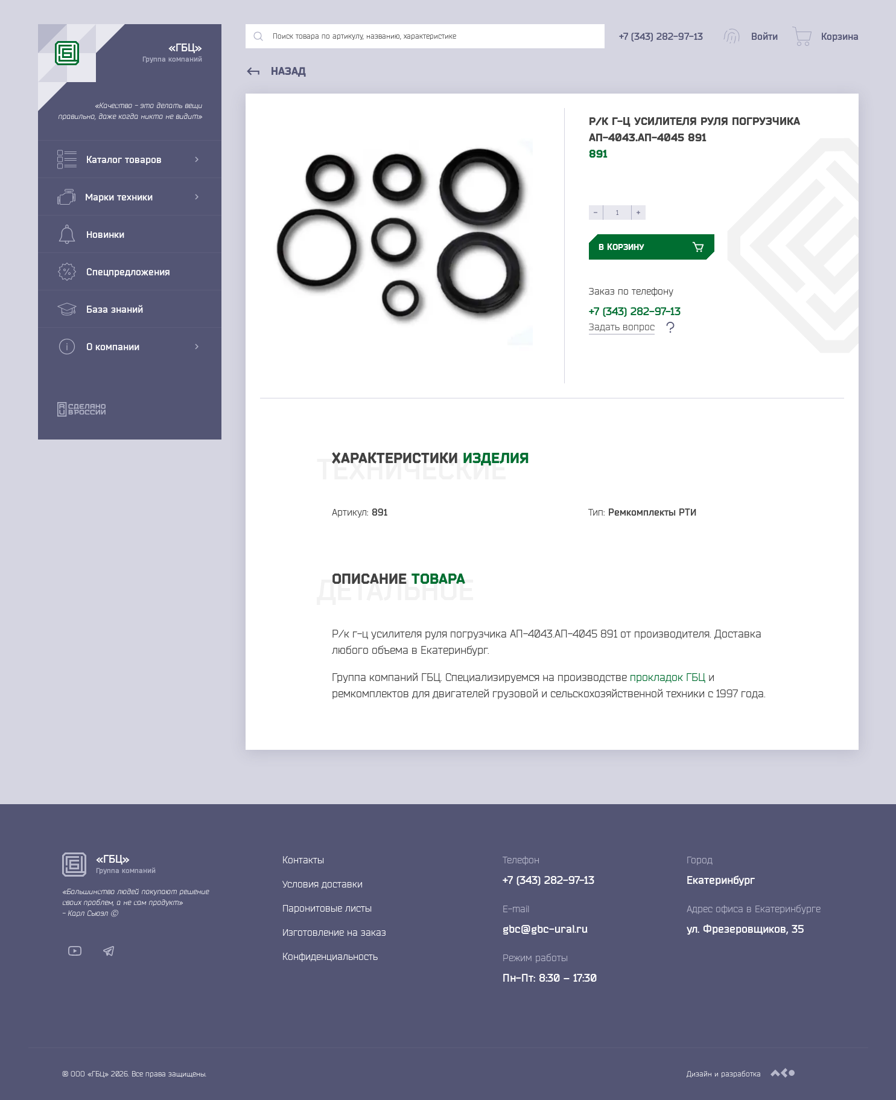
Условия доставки (322, 883)
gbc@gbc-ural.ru (545, 929)
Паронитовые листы (327, 908)
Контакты (303, 859)
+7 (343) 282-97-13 (635, 311)
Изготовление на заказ (334, 932)
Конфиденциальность (330, 956)
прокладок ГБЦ (667, 677)
